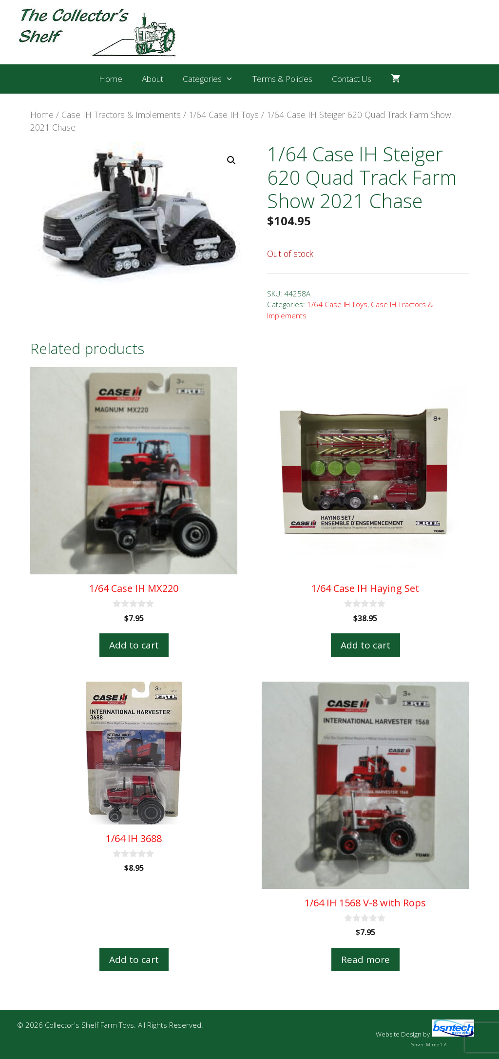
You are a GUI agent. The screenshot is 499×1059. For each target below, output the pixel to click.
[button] (231, 160)
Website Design (399, 1034)
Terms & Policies (282, 78)
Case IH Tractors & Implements (121, 114)
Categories (213, 79)
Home (110, 78)
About (152, 78)
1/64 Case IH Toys (224, 114)
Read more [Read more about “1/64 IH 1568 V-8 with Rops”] (365, 959)
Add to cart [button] (134, 645)
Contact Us (351, 78)
